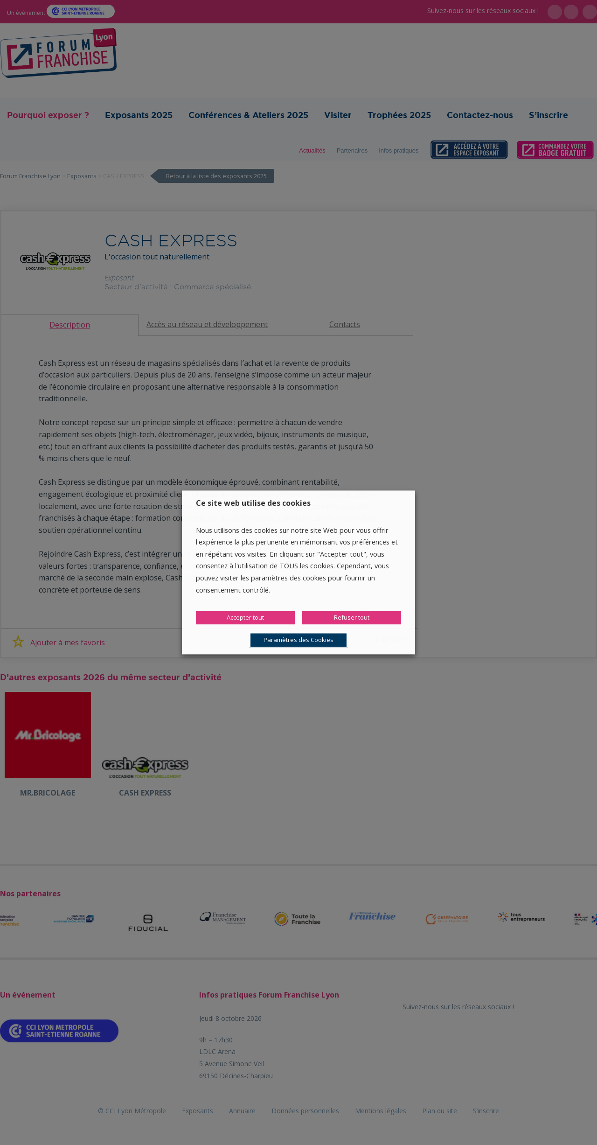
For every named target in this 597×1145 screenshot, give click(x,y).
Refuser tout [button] (351, 618)
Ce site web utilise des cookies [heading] (253, 503)
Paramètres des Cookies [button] (298, 640)
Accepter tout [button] (245, 618)
